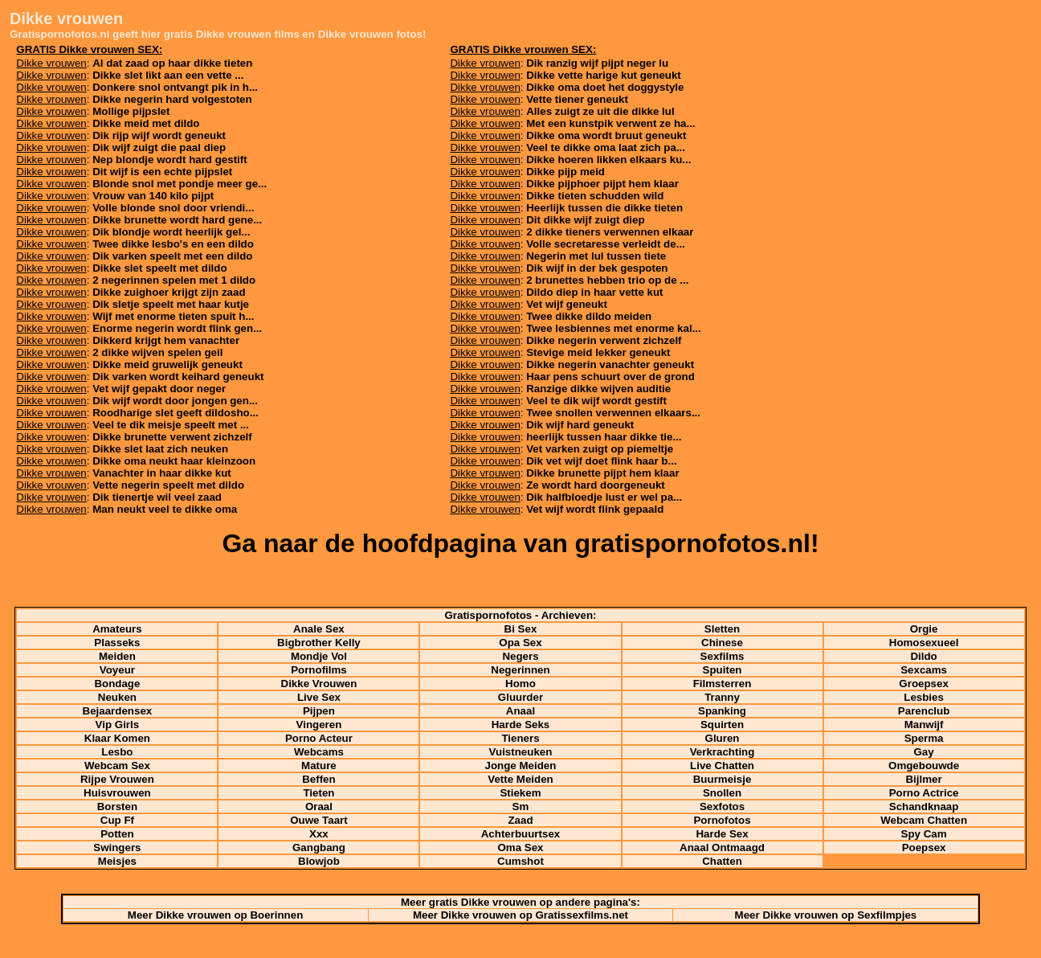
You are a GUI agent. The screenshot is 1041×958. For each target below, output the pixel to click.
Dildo (923, 656)
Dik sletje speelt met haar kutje (170, 304)
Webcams (319, 752)
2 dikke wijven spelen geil (157, 352)
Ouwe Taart (319, 820)
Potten (116, 834)
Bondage (117, 684)
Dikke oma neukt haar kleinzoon (173, 461)
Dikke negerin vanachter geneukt (610, 364)
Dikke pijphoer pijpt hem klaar (602, 184)
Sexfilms (722, 656)
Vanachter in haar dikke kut (161, 473)
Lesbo (117, 752)
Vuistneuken (521, 752)
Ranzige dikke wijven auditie (598, 389)
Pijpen (319, 711)
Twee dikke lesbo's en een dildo (173, 244)
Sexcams (923, 670)
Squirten (722, 724)
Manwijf (924, 724)
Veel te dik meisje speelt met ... (170, 425)
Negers (520, 656)
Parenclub (923, 711)
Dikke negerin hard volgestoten (172, 99)
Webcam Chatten (923, 820)
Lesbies (924, 697)
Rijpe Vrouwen (117, 779)
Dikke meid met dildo (145, 123)
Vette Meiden (520, 779)
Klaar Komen (117, 738)
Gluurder (520, 697)
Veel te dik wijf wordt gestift (596, 401)
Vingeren (319, 724)
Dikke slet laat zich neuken (160, 449)
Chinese (722, 643)
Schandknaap (924, 806)
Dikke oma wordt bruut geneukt (606, 135)
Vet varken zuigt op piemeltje (599, 449)
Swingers (117, 847)
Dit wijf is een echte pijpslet (162, 172)
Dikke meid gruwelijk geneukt (167, 364)
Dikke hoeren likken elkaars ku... (608, 160)
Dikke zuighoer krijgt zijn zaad (168, 292)
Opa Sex (520, 643)
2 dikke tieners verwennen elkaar (609, 232)
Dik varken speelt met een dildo (172, 256)
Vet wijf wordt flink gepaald (594, 509)
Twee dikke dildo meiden (588, 316)
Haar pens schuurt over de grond (610, 377)
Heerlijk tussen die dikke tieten (604, 208)
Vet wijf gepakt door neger (159, 389)
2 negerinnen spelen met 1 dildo (173, 280)
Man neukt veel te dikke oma (164, 509)
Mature (319, 765)
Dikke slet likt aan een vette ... (167, 75)
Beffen (318, 779)
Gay (923, 752)
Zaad (520, 820)
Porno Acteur (319, 738)
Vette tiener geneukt (577, 99)
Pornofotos (721, 820)
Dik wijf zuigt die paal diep (159, 147)
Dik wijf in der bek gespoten (596, 268)
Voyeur (117, 670)
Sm (520, 806)
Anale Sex (319, 629)
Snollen (722, 793)
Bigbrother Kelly (319, 643)
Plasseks (117, 643)
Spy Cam (924, 834)
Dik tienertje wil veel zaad (157, 497)
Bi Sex (520, 629)
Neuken (117, 697)
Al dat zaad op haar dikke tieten (172, 63)
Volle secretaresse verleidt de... (605, 244)
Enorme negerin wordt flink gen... (177, 328)
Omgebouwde (923, 765)
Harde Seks (521, 724)
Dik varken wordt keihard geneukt (177, 377)
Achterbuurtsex (521, 834)
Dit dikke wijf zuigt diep (585, 220)
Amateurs (116, 629)
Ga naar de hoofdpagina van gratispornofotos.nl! (520, 543)
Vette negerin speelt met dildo (168, 485)
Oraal (319, 806)
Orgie (924, 629)
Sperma (924, 738)
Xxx (319, 834)
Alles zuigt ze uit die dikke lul (600, 111)
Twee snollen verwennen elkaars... (613, 413)
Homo (520, 684)
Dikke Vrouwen (319, 684)
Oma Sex (520, 847)
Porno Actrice (924, 793)
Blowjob (319, 861)
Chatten (722, 861)
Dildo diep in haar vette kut (594, 292)
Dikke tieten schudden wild (594, 196)
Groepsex (924, 684)
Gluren (722, 738)
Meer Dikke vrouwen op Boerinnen (215, 915)
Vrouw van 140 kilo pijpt (153, 196)
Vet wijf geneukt (566, 304)
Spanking (722, 711)
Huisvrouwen (117, 793)
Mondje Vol (319, 656)
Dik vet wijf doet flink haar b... (601, 461)
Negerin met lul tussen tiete (596, 256)
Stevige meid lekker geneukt (598, 352)
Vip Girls (118, 724)
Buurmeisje (722, 779)
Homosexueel (924, 643)
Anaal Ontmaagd (722, 847)
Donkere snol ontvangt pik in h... (175, 87)
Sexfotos (722, 806)
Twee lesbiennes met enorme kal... (613, 328)
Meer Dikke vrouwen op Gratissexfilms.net (520, 915)
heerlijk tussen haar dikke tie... (603, 437)
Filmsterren (722, 684)
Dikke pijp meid (565, 172)
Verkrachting (722, 752)
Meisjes (117, 861)
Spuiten (722, 670)
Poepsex (924, 847)
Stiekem (520, 793)
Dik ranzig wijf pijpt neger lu (597, 63)
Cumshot (520, 861)
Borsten (117, 806)
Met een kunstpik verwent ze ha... (610, 123)
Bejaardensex (118, 711)
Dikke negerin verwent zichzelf (603, 340)
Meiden (117, 656)
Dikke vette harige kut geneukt (603, 75)
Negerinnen (520, 670)
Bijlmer (923, 779)
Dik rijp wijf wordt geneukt (159, 135)
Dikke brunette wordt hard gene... (177, 220)
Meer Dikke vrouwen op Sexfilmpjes (826, 915)
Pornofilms (319, 670)
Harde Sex (722, 834)
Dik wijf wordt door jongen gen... (175, 401)
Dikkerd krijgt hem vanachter (165, 340)
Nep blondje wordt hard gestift (169, 160)
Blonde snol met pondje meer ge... (179, 184)
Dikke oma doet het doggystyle (605, 87)
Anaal (520, 711)
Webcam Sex (117, 765)
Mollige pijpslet (130, 111)
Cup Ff (117, 820)
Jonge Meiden (521, 765)
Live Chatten (722, 765)
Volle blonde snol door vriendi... (173, 208)
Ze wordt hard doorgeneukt (595, 485)
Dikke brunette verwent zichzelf (172, 437)
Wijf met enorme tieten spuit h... (173, 316)
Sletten (722, 629)
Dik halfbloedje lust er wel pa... (604, 497)
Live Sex (319, 697)
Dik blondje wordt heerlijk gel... (171, 232)
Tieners (520, 738)
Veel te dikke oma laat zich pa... (605, 147)
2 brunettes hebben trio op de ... (607, 280)
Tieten (318, 793)
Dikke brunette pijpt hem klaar (602, 473)
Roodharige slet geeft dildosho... (175, 413)
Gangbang (318, 847)
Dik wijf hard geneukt (580, 425)
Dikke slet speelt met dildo (159, 268)
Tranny (722, 697)
